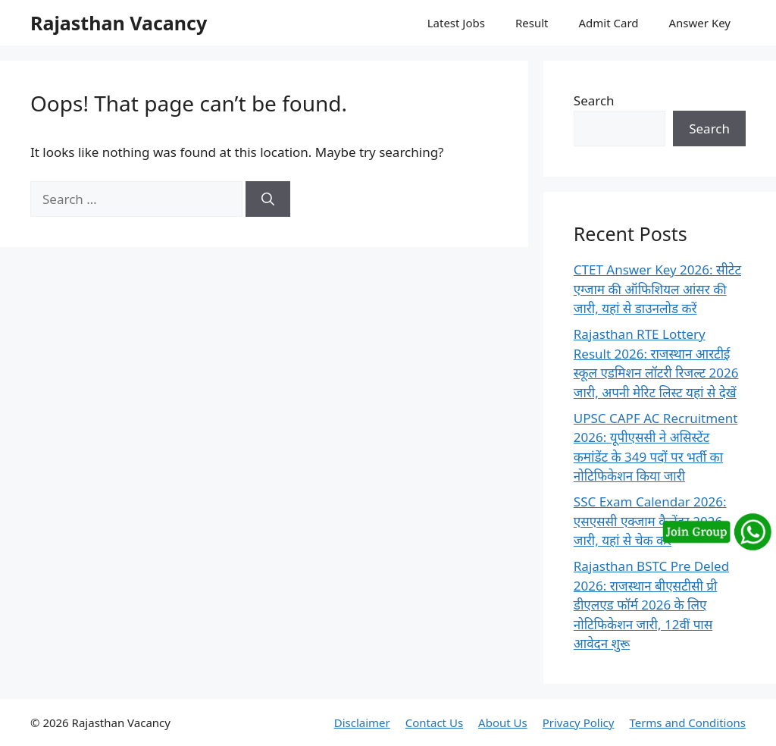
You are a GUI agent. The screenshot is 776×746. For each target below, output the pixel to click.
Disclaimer (362, 722)
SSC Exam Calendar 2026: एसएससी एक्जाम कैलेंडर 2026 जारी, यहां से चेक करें (650, 521)
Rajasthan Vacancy (118, 23)
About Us (502, 722)
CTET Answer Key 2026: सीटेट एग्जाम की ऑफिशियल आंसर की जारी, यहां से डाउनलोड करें (657, 289)
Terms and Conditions (687, 722)
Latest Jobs (456, 22)
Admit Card (608, 22)
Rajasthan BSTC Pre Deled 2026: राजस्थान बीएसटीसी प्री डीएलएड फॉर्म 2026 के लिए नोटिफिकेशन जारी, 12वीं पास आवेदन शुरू (651, 604)
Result (532, 22)
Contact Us (434, 722)
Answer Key (700, 22)
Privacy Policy (579, 722)
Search (594, 100)
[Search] (268, 199)
